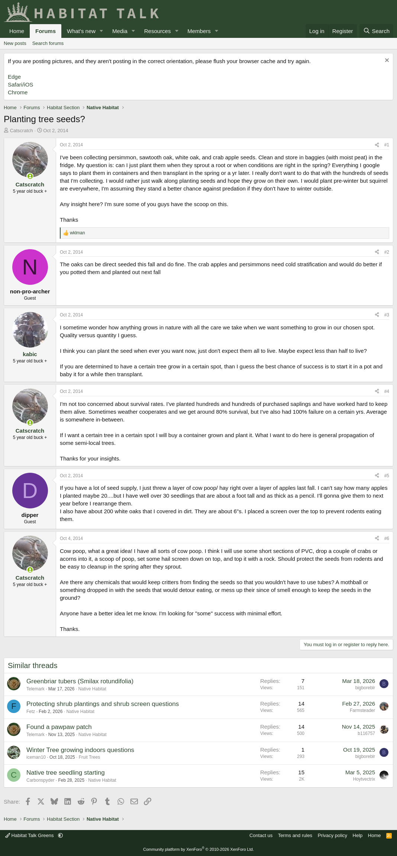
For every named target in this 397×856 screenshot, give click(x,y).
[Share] (377, 145)
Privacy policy (332, 835)
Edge (14, 77)
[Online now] (29, 176)
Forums (45, 31)
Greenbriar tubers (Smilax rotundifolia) (79, 681)
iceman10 (36, 757)
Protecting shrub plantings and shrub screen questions (102, 703)
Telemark (35, 688)
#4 (386, 391)
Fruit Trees (89, 757)
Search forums (48, 43)
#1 (386, 144)
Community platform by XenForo (198, 849)
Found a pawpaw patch (59, 726)
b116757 (366, 733)
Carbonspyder (40, 780)
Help (358, 835)
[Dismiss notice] (386, 61)
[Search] (376, 31)
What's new (81, 31)
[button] (101, 31)
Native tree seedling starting (65, 772)
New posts (15, 43)
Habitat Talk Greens (30, 835)
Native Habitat (92, 688)
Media (120, 31)
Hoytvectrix (364, 779)
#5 (386, 475)
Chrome (18, 92)
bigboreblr (365, 687)
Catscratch (21, 130)
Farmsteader (362, 710)
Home (16, 31)
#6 (386, 538)
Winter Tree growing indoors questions (80, 750)
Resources (157, 31)
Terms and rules (295, 835)
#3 (386, 315)
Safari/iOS (20, 84)
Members (199, 31)
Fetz (30, 711)
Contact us (260, 835)
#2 (386, 252)
